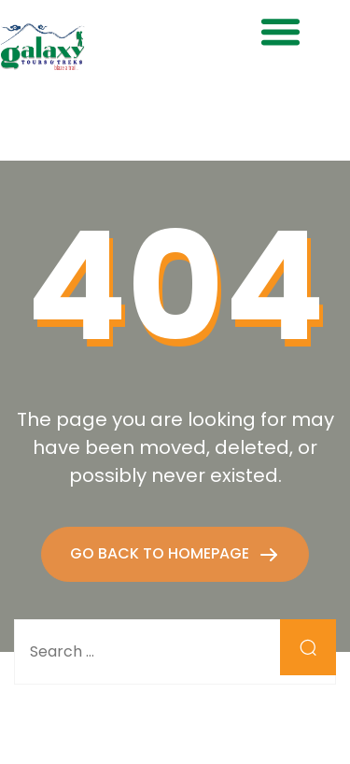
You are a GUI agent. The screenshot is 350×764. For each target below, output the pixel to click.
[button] (280, 32)
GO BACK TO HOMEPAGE (161, 553)
